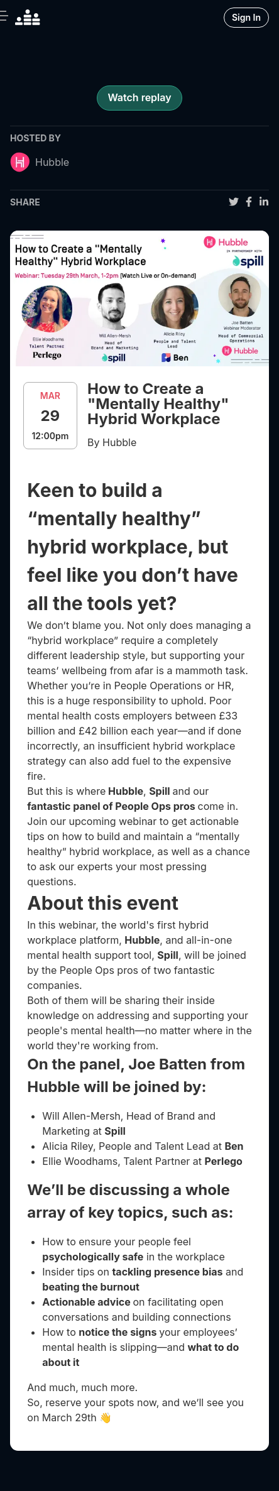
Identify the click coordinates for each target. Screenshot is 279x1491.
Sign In (246, 17)
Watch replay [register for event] (139, 97)
